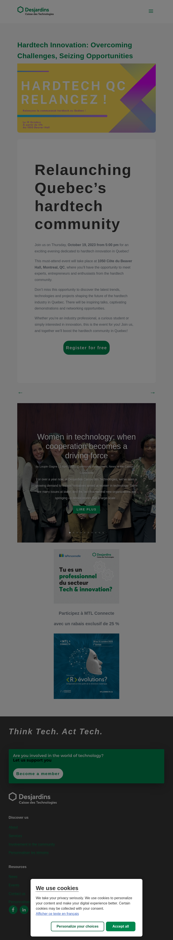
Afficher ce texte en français (57, 914)
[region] (86, 908)
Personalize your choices (78, 926)
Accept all (120, 926)
